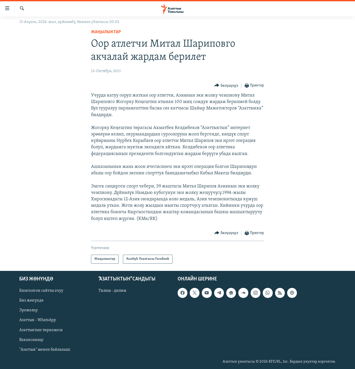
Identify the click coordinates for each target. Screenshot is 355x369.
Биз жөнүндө (31, 300)
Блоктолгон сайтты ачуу (41, 291)
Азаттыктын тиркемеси (41, 330)
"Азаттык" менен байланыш (44, 349)
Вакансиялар (31, 340)
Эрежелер (28, 310)
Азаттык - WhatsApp (37, 320)
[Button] (226, 85)
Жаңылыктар (106, 32)
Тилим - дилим (112, 291)
